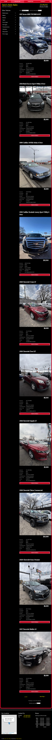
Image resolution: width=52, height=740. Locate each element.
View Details (34, 76)
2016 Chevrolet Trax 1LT (27, 351)
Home (5, 1)
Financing (30, 1)
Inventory (17, 1)
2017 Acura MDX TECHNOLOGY (30, 14)
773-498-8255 (26, 717)
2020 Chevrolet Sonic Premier (29, 560)
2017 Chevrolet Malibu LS (27, 629)
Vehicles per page (33, 10)
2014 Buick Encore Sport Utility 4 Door (32, 84)
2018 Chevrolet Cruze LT (27, 282)
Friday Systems (18, 738)
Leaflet (3, 732)
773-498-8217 (44, 4)
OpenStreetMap (11, 732)
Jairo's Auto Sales (9, 4)
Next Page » (42, 696)
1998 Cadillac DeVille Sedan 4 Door (31, 143)
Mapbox (10, 733)
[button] (9, 723)
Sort (20, 10)
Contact (43, 1)
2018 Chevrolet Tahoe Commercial (31, 490)
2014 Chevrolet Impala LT (28, 421)
